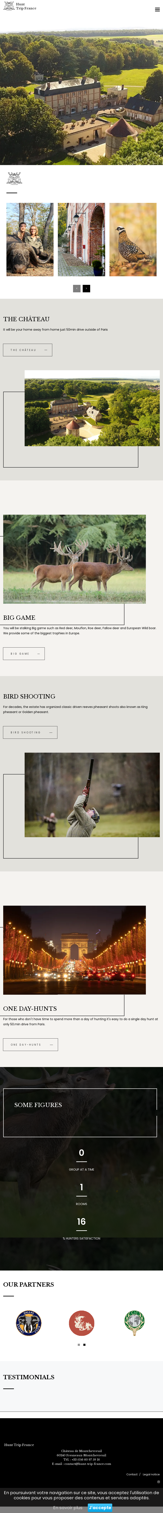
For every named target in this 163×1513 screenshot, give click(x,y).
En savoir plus (67, 1508)
